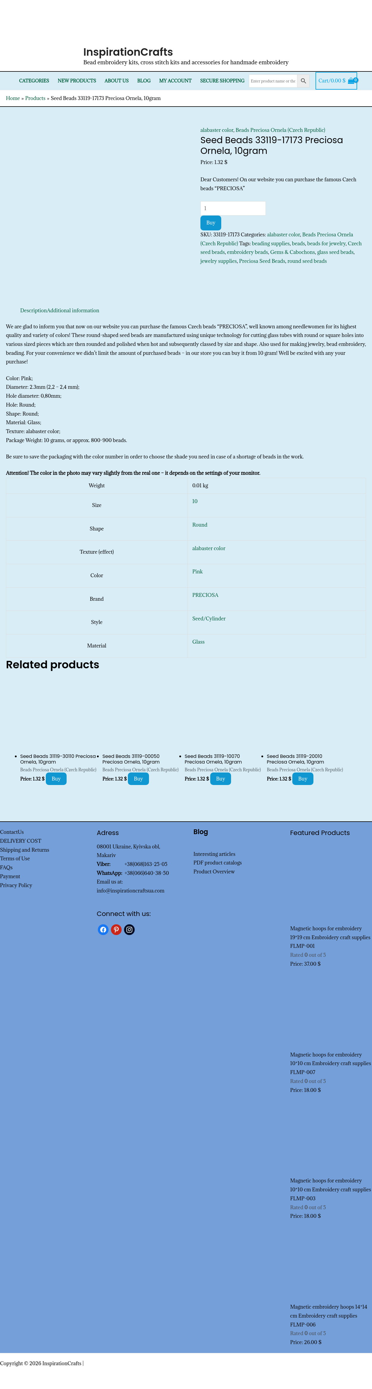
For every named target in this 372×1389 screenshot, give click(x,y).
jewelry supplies (218, 261)
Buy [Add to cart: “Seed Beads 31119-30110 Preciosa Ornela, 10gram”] (56, 778)
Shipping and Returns (24, 850)
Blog (143, 81)
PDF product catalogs (218, 862)
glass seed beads (335, 252)
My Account (175, 81)
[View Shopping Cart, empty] (336, 81)
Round (200, 525)
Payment (10, 876)
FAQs (6, 867)
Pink (197, 571)
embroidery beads (247, 252)
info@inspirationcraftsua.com (130, 890)
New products (77, 81)
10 (195, 501)
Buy (211, 222)
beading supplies (271, 243)
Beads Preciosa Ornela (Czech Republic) (280, 130)
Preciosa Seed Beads (262, 261)
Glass (198, 642)
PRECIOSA (205, 595)
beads (298, 243)
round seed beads (307, 261)
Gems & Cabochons (292, 252)
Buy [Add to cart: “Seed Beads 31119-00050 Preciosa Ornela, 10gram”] (138, 778)
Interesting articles (215, 854)
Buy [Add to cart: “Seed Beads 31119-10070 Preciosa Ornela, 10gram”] (220, 778)
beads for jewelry (326, 243)
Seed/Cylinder (209, 618)
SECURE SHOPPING (222, 81)
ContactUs (12, 832)
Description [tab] (33, 310)
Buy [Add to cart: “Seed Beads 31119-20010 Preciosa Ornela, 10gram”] (302, 778)
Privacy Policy (16, 885)
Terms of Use (15, 858)
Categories (34, 81)
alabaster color (216, 130)
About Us (117, 81)
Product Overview (214, 871)
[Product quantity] (233, 208)
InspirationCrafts (128, 52)
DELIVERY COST (20, 841)
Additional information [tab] (73, 310)
